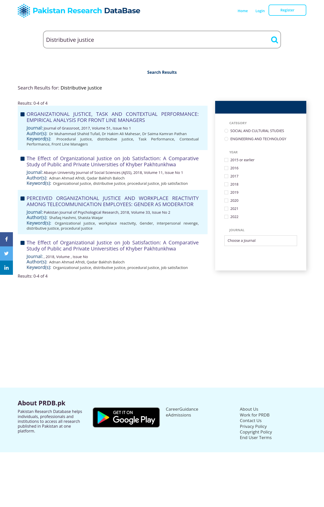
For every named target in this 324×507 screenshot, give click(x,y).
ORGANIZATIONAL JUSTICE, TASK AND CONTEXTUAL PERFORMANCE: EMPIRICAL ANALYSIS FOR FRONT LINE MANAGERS (113, 117)
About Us (249, 409)
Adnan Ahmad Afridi (67, 177)
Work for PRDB (255, 415)
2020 (234, 200)
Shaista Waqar (90, 217)
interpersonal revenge (177, 223)
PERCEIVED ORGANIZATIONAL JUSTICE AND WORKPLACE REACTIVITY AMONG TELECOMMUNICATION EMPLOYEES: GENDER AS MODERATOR (113, 201)
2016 (234, 168)
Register (287, 10)
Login (260, 10)
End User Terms (256, 437)
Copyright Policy (256, 432)
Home (243, 10)
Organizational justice (72, 183)
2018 (234, 184)
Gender (146, 223)
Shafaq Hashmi (62, 217)
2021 (234, 209)
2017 (234, 176)
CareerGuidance (182, 409)
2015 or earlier (242, 160)
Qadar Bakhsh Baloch (106, 177)
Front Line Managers (70, 144)
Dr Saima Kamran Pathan (164, 133)
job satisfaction (174, 183)
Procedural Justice (74, 138)
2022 (234, 217)
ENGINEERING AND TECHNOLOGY (258, 139)
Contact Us (251, 420)
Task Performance (156, 138)
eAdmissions (178, 415)
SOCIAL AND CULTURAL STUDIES (257, 131)
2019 (234, 192)
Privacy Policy (253, 426)
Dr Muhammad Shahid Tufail (74, 133)
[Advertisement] (162, 314)
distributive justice (115, 138)
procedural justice (143, 183)
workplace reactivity (117, 223)
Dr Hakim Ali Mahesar (121, 133)
